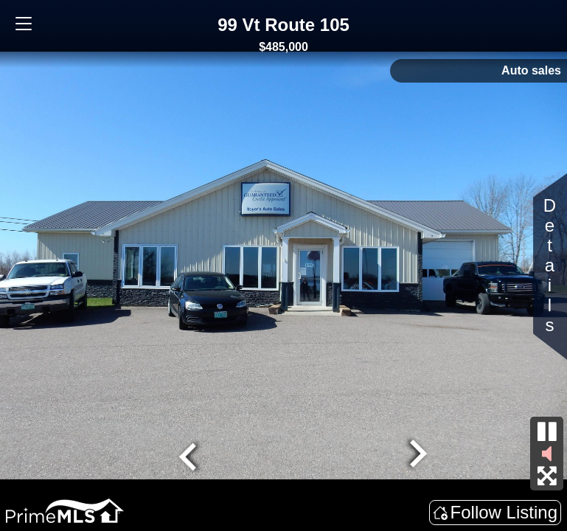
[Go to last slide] (189, 455)
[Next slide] (416, 455)
